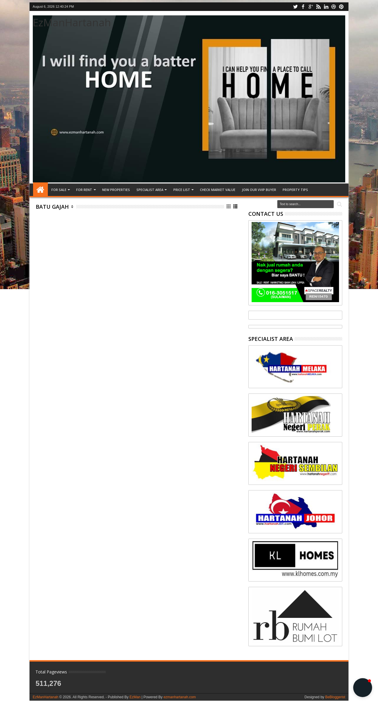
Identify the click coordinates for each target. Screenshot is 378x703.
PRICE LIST (181, 189)
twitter (295, 6)
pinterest (341, 6)
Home (40, 189)
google (311, 6)
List (235, 206)
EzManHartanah (72, 22)
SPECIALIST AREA (149, 189)
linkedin (326, 6)
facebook (303, 6)
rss (318, 6)
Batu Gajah (52, 206)
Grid (229, 206)
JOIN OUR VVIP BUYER (259, 189)
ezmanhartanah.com (180, 697)
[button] (362, 687)
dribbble (334, 6)
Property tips (295, 189)
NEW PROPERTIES (116, 189)
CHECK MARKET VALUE (217, 189)
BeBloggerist (335, 697)
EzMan (134, 697)
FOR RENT (84, 189)
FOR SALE (58, 189)
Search (339, 204)
